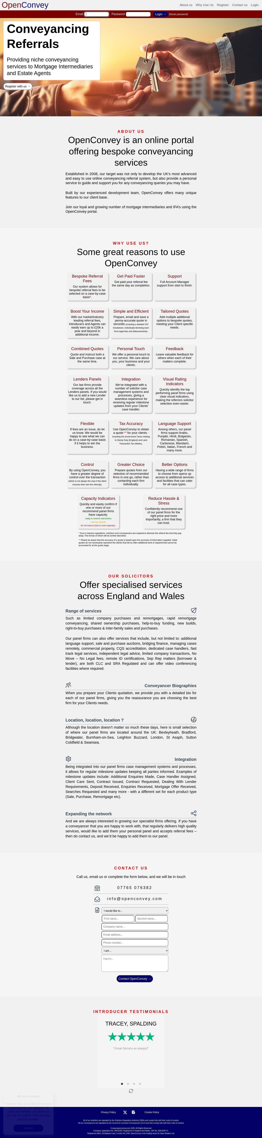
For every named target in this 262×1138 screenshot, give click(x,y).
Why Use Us (205, 5)
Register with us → (17, 86)
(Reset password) (178, 14)
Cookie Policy (152, 1112)
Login (255, 5)
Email (79, 14)
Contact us (239, 5)
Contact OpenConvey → (134, 978)
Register (223, 5)
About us (186, 5)
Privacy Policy (108, 1112)
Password (118, 14)
